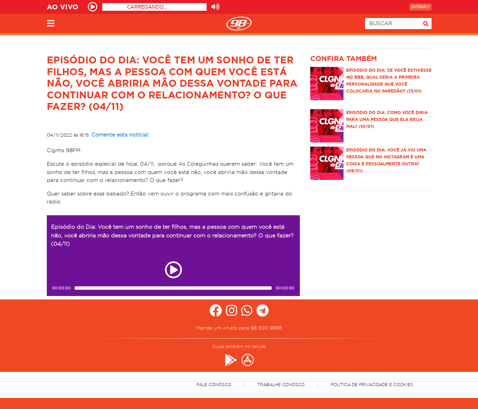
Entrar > (420, 7)
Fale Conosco (214, 384)
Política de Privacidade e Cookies (372, 384)
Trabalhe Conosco (281, 384)
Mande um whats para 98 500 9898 (239, 328)
